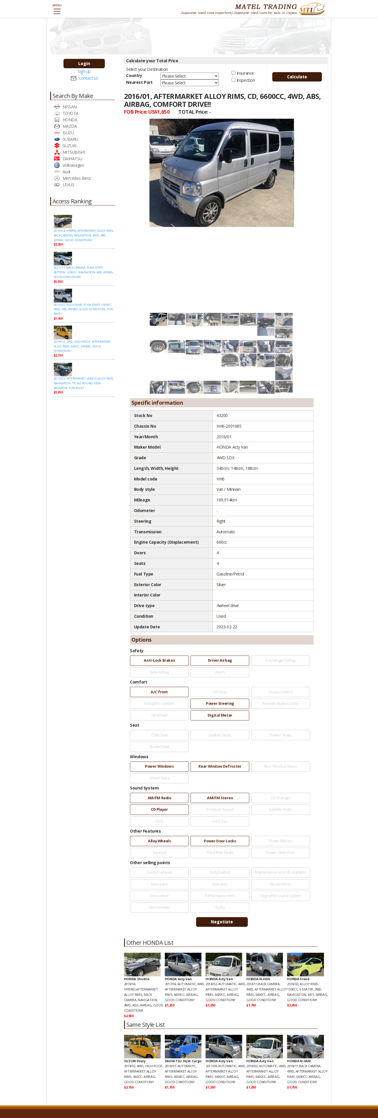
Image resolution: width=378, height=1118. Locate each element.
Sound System (144, 788)
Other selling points (150, 862)
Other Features (145, 831)
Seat (134, 725)
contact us (88, 78)
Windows (139, 756)
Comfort (138, 682)
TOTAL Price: (194, 111)
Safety (136, 650)
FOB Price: (147, 111)
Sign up (84, 71)
